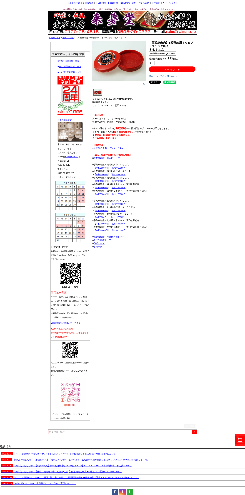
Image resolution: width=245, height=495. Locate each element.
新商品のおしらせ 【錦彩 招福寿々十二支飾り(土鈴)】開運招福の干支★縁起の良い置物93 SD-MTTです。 (61, 471)
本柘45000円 (102, 187)
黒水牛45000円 (118, 224)
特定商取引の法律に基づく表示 (66, 323)
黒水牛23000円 (118, 210)
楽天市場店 (87, 3)
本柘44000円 (102, 230)
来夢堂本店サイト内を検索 (68, 54)
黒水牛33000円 (118, 168)
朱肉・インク (68, 38)
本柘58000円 (102, 194)
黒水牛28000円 (118, 174)
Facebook (113, 3)
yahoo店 (102, 3)
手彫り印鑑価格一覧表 (69, 61)
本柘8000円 (101, 217)
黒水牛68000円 (118, 194)
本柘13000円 (102, 181)
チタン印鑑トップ (102, 240)
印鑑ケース (99, 243)
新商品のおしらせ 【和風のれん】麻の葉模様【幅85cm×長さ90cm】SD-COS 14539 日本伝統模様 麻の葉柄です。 (66, 465)
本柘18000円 (102, 210)
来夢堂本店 (74, 3)
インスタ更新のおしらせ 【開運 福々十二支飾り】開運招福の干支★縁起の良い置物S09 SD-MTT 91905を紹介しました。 (70, 477)
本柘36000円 (102, 224)
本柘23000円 (102, 174)
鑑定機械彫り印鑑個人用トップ (109, 237)
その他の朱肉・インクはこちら (109, 148)
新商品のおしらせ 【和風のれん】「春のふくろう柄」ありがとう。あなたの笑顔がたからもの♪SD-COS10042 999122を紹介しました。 (75, 459)
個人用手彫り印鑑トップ (70, 66)
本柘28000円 (102, 168)
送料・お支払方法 (140, 3)
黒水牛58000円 (118, 230)
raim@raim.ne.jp (72, 156)
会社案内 (156, 3)
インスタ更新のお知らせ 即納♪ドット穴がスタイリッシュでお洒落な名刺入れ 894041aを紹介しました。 (59, 453)
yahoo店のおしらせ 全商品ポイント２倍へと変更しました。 (38, 483)
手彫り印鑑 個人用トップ (107, 158)
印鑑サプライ (54, 38)
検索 (194, 432)
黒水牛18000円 (118, 181)
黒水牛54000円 (118, 187)
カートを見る (169, 3)
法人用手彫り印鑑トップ (70, 72)
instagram (125, 3)
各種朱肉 (98, 246)
